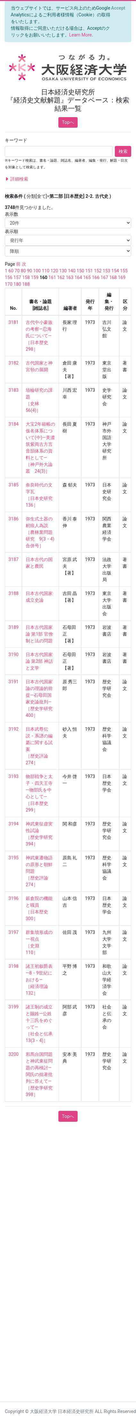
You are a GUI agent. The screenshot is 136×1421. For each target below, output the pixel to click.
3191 (14, 681)
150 (80, 270)
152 (98, 270)
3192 (14, 729)
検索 (123, 151)
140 (72, 270)
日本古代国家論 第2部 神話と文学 (39, 661)
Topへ (68, 122)
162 (61, 277)
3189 (14, 627)
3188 (14, 593)
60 (10, 270)
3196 (14, 898)
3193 (14, 776)
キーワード (16, 140)
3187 (14, 559)
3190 (14, 654)
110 (45, 270)
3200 (14, 1054)
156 (9, 277)
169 (122, 277)
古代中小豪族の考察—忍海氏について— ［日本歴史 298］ (39, 336)
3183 (14, 390)
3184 (14, 424)
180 (17, 284)
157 (17, 277)
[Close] (118, 8)
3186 (14, 518)
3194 (14, 823)
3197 (14, 932)
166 (95, 277)
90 (29, 270)
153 (106, 270)
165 (87, 277)
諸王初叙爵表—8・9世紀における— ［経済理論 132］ (39, 980)
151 (89, 270)
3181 (14, 322)
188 (26, 284)
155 (124, 270)
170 (9, 284)
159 (34, 277)
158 (26, 277)
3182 (14, 362)
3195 (14, 857)
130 (63, 270)
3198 (14, 966)
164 (78, 277)
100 (37, 270)
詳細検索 (16, 179)
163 (69, 277)
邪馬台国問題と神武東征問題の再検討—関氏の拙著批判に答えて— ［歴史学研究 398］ (41, 1074)
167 (104, 277)
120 (54, 270)
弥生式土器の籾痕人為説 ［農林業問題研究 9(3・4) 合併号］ (40, 532)
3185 (14, 484)
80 (23, 270)
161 (52, 277)
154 (115, 270)
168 (113, 277)
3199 (14, 1006)
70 (17, 270)
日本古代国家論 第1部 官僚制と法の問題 (39, 634)
